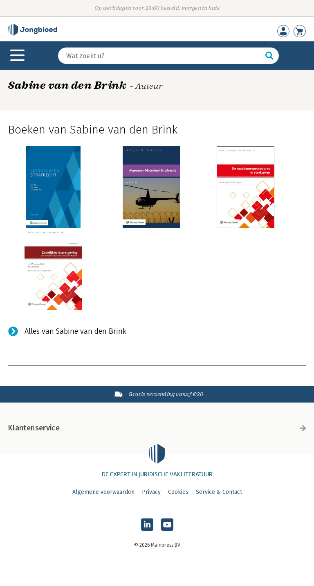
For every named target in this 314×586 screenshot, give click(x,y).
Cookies (178, 492)
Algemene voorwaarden (103, 492)
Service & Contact (219, 492)
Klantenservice (157, 427)
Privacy (151, 492)
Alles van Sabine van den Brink (75, 331)
